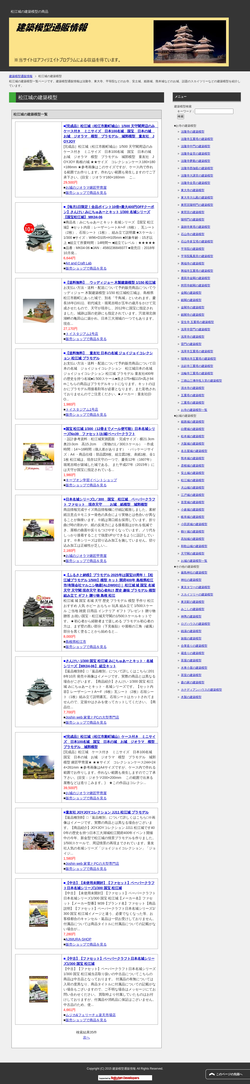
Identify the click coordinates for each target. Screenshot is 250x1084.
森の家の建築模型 (192, 682)
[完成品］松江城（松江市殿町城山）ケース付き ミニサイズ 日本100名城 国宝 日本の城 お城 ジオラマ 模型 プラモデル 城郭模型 (110, 742)
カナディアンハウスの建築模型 (201, 689)
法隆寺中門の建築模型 (195, 146)
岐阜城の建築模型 (192, 517)
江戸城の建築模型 (192, 495)
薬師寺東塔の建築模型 (195, 227)
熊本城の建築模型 (192, 458)
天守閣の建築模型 (192, 553)
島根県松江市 (76, 642)
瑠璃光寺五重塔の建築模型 (198, 358)
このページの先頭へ (229, 1074)
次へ (86, 1037)
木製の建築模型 (191, 697)
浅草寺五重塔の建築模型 (197, 351)
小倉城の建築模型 (192, 509)
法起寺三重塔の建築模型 (197, 366)
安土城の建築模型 (192, 473)
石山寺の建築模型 (192, 234)
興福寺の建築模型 (192, 263)
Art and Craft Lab (79, 263)
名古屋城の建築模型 (194, 451)
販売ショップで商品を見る (86, 193)
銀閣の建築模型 (191, 300)
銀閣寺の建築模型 (192, 314)
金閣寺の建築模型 (192, 307)
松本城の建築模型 (192, 436)
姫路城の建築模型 (192, 421)
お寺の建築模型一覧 (194, 410)
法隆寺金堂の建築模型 (195, 153)
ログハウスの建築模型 (195, 623)
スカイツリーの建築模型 (197, 594)
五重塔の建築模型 (192, 395)
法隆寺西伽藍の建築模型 (197, 168)
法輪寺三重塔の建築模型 (197, 373)
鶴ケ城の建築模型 (192, 531)
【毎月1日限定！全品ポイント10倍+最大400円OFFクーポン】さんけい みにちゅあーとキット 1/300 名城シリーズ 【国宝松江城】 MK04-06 (108, 212)
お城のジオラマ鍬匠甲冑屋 (86, 187)
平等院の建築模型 (192, 248)
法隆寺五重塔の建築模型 (197, 139)
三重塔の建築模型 (192, 402)
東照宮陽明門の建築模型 (197, 205)
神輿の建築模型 (191, 616)
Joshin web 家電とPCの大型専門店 (92, 717)
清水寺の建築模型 (192, 388)
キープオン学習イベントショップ (91, 480)
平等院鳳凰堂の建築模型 (197, 256)
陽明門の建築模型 (192, 219)
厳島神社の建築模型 (194, 572)
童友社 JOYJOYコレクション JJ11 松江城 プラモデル (107, 812)
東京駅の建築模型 (192, 602)
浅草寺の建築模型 (192, 336)
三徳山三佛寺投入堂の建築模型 (201, 380)
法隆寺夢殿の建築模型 (195, 161)
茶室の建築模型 (191, 675)
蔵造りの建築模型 (192, 653)
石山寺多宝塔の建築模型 (197, 241)
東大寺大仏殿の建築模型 (197, 197)
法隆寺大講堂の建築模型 (197, 175)
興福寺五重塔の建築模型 (197, 270)
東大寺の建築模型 (192, 190)
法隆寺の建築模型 (192, 131)
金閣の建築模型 (191, 292)
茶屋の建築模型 (191, 660)
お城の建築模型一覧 (194, 561)
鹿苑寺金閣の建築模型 (195, 278)
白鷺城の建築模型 (192, 429)
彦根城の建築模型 (192, 465)
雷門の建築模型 (191, 344)
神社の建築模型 (191, 580)
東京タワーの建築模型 (195, 587)
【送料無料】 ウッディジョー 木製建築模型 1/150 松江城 (111, 282)
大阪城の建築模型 (192, 443)
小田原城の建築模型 (194, 524)
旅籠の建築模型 (191, 638)
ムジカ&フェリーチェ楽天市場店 (91, 1015)
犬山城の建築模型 (192, 487)
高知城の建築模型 (192, 539)
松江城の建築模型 (192, 480)
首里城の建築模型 (192, 502)
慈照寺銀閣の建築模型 (195, 285)
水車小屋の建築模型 (194, 667)
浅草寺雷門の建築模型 (195, 329)
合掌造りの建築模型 (194, 645)
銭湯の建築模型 (191, 631)
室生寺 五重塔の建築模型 (197, 322)
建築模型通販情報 (20, 76)
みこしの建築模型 (192, 609)
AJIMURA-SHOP (79, 939)
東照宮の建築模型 (192, 212)
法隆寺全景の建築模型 (195, 183)
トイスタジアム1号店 (82, 334)
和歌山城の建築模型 (194, 546)
